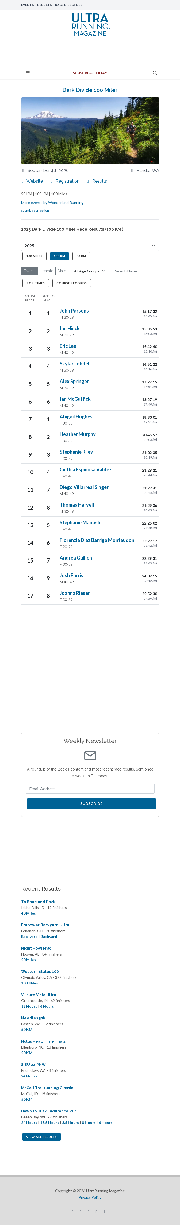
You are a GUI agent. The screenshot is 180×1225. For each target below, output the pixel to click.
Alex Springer (74, 381)
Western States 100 (40, 971)
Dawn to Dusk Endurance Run (49, 1111)
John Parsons (74, 311)
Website (32, 181)
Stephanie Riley (76, 452)
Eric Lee (68, 346)
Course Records (71, 283)
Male (62, 271)
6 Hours (47, 1006)
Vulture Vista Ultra (38, 995)
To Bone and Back (38, 902)
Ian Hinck (70, 328)
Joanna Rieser (75, 593)
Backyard (29, 936)
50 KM (81, 256)
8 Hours (89, 1122)
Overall (30, 271)
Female (46, 271)
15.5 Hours (49, 1122)
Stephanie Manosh (80, 522)
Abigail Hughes (76, 416)
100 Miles (34, 256)
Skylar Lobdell (75, 364)
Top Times (35, 283)
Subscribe (91, 803)
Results (44, 5)
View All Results (41, 1136)
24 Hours (29, 1076)
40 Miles (28, 913)
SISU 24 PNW (33, 1064)
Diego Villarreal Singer (84, 487)
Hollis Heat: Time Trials (43, 1041)
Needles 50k (33, 1018)
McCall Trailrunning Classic (47, 1088)
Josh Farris (71, 575)
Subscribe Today (90, 73)
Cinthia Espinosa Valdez (86, 469)
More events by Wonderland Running (52, 202)
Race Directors (69, 5)
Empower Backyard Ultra (45, 925)
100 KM (59, 256)
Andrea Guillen (76, 558)
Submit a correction (35, 211)
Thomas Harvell (77, 505)
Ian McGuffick (75, 399)
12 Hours (29, 1006)
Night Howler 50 (36, 948)
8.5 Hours (70, 1122)
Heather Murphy (78, 434)
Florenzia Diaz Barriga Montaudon (97, 540)
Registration (64, 181)
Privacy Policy (90, 1197)
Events (27, 5)
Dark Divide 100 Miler (90, 90)
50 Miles (28, 959)
